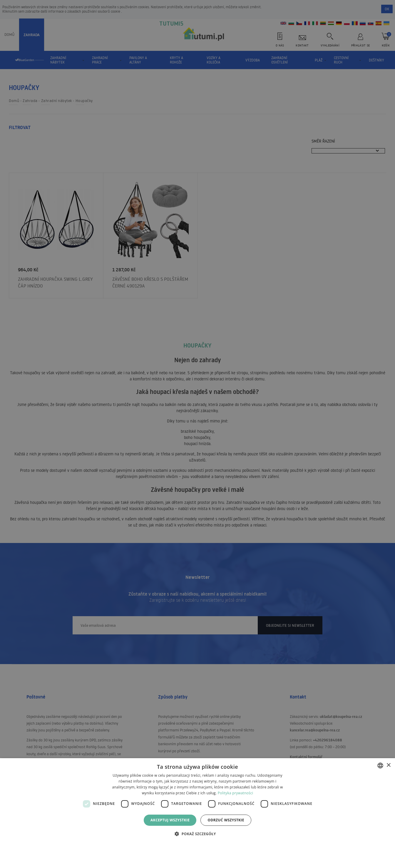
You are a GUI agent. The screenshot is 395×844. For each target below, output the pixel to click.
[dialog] (197, 801)
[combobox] (380, 765)
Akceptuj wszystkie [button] (170, 820)
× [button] (388, 765)
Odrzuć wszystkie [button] (225, 820)
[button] (197, 833)
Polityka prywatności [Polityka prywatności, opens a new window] (235, 792)
